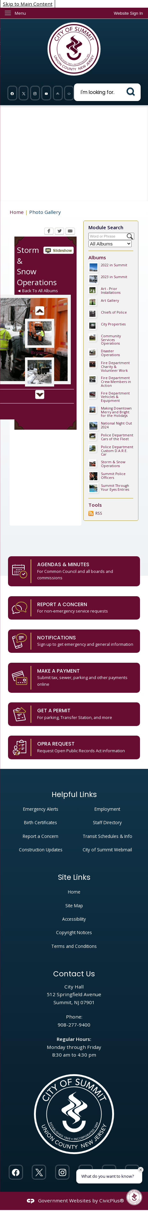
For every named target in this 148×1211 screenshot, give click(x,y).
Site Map (74, 905)
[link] (128, 13)
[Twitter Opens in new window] (23, 93)
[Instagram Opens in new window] (35, 93)
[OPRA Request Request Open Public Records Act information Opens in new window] (74, 747)
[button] (131, 91)
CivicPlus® (111, 1200)
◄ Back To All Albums (37, 290)
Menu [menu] (20, 13)
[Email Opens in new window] (70, 232)
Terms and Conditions (74, 946)
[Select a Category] (110, 243)
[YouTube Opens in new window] (46, 93)
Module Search (105, 227)
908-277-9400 (74, 1024)
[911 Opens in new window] (69, 93)
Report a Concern (40, 836)
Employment (107, 809)
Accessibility (74, 919)
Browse (39, 352)
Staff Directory (107, 822)
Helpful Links (74, 795)
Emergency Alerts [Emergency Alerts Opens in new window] (40, 809)
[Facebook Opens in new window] (12, 93)
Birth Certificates (40, 822)
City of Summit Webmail (107, 850)
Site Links (74, 877)
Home (17, 212)
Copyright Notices (74, 932)
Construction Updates (40, 850)
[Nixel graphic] (57, 93)
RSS (98, 513)
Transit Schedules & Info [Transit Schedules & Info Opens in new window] (107, 836)
